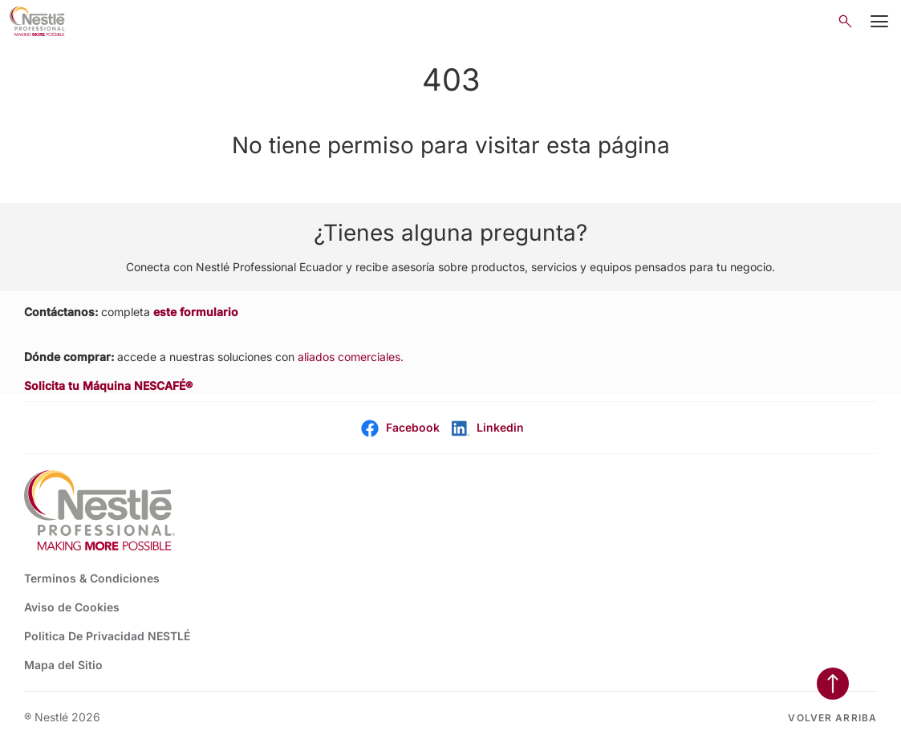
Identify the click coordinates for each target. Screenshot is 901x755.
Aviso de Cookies (72, 607)
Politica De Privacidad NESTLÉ (107, 636)
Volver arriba (832, 718)
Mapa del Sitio (63, 665)
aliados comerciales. (351, 356)
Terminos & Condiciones (92, 578)
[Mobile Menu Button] (879, 22)
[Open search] (845, 21)
